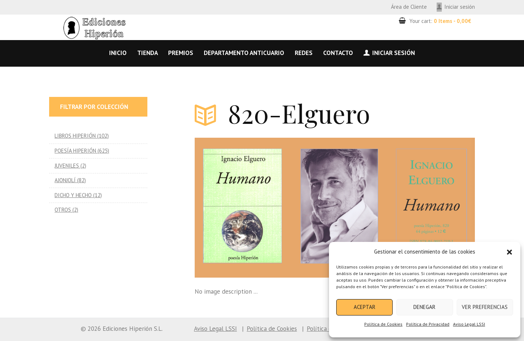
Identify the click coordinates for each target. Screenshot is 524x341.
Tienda (147, 53)
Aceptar (365, 306)
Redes (304, 53)
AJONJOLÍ (65, 180)
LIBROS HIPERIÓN (75, 135)
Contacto (338, 53)
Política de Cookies (383, 324)
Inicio (118, 53)
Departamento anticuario (244, 53)
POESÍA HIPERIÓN (75, 150)
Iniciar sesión (459, 6)
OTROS (63, 209)
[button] (509, 252)
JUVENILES (67, 165)
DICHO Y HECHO (73, 195)
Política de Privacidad (427, 324)
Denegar (424, 306)
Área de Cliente (409, 6)
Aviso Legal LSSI (469, 324)
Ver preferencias (485, 306)
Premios (180, 53)
